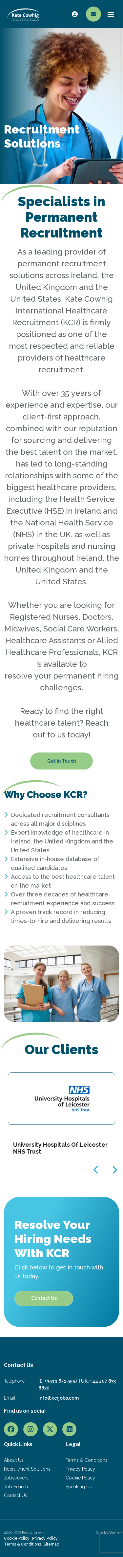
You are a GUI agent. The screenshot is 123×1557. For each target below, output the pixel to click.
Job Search (16, 1486)
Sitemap (51, 1544)
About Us (14, 1460)
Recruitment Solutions (27, 1469)
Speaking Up (79, 1486)
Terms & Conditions (87, 1460)
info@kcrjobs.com (58, 1398)
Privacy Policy (80, 1469)
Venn (114, 1532)
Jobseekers (16, 1477)
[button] (96, 1170)
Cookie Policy (80, 1477)
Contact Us (15, 1495)
